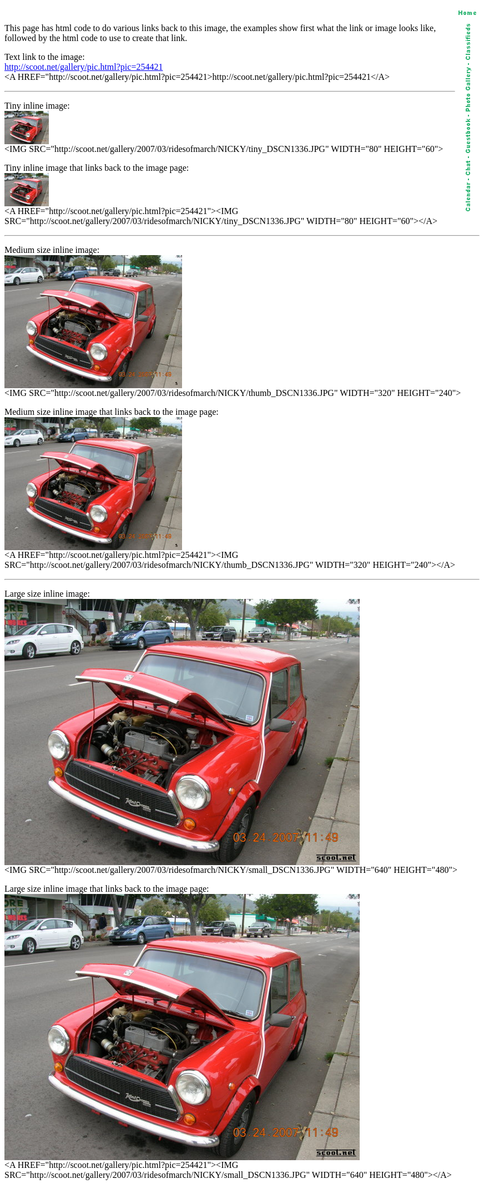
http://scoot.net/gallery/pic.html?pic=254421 (83, 67)
